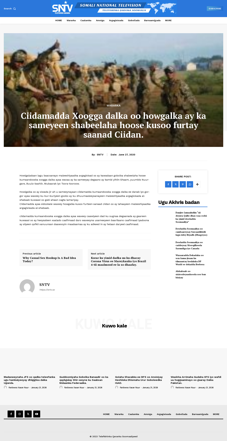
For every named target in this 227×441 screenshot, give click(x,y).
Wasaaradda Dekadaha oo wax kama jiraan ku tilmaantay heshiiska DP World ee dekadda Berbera (190, 260)
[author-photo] (6, 387)
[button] (10, 8)
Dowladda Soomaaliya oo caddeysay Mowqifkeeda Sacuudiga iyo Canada (189, 245)
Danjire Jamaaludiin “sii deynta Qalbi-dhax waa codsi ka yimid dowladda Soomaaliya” (191, 217)
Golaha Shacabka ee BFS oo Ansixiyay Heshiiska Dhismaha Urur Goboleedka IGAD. (139, 379)
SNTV (100, 154)
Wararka (114, 105)
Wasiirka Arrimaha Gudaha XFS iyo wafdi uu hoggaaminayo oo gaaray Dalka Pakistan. (196, 379)
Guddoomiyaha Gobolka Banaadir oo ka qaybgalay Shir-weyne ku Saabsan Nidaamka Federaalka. (83, 379)
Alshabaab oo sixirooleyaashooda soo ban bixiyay (191, 274)
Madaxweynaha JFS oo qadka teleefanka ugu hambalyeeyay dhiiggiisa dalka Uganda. (29, 379)
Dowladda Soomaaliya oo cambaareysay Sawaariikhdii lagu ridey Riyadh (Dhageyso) (191, 231)
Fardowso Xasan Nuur (19, 387)
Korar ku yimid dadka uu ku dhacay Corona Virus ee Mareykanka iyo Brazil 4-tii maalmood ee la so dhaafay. (118, 261)
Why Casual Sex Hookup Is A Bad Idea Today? (49, 259)
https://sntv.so (47, 289)
